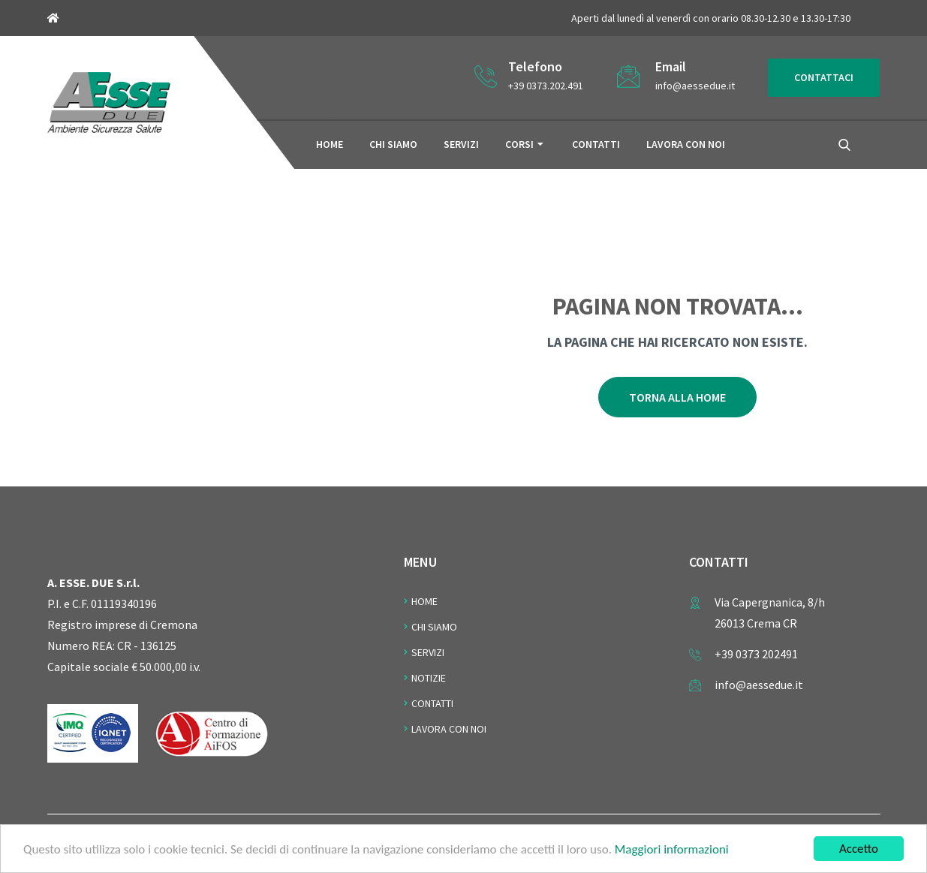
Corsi (519, 144)
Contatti (596, 144)
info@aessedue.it (695, 85)
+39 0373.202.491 (545, 85)
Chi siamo (393, 144)
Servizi (461, 144)
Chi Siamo (434, 627)
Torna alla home (677, 397)
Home (329, 144)
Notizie (428, 678)
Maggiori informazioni (672, 850)
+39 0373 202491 (756, 653)
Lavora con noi (685, 144)
